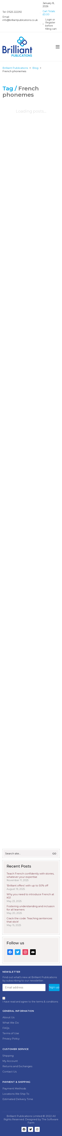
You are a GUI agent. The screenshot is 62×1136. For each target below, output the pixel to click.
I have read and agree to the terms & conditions (30, 1001)
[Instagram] (37, 1129)
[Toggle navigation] (58, 46)
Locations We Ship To (15, 1093)
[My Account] (51, 24)
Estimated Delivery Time (17, 1099)
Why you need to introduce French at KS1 (30, 896)
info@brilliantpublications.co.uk (20, 20)
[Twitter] (30, 1129)
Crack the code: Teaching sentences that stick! (29, 920)
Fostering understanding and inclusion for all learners (31, 908)
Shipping (8, 1055)
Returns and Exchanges (17, 1066)
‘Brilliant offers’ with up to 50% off (27, 885)
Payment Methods (14, 1088)
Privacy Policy (11, 1038)
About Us (8, 1017)
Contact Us (9, 1071)
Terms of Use (10, 1033)
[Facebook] (23, 1129)
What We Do (10, 1022)
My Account (10, 1061)
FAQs (5, 1028)
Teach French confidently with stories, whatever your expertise (30, 875)
